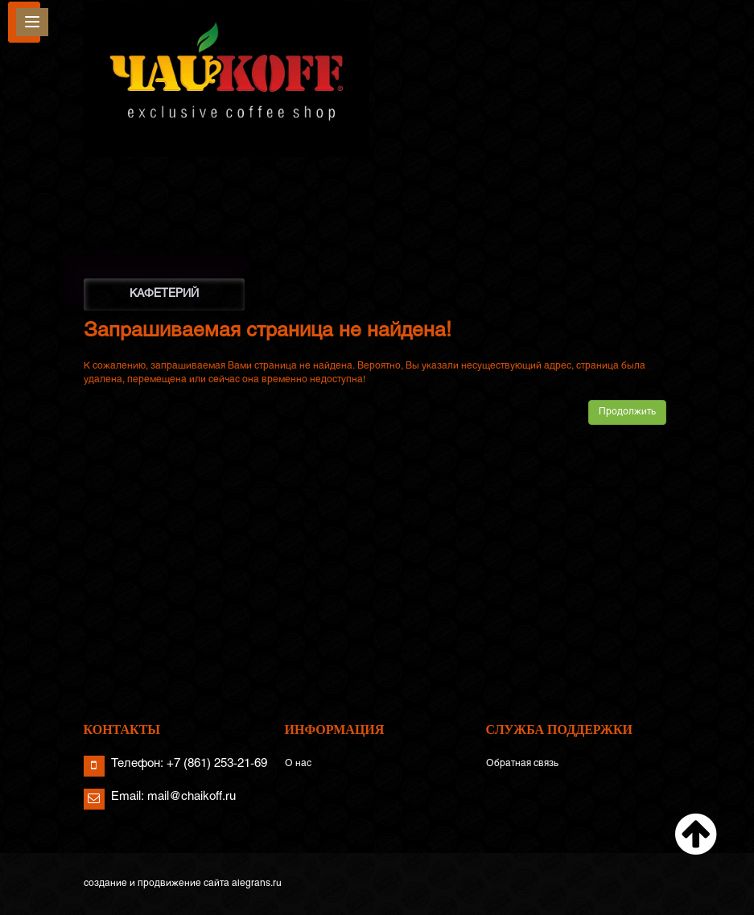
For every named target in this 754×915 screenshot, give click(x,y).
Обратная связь (522, 764)
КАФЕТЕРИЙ (164, 294)
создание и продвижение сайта (156, 883)
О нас (298, 764)
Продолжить (627, 412)
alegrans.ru (257, 883)
